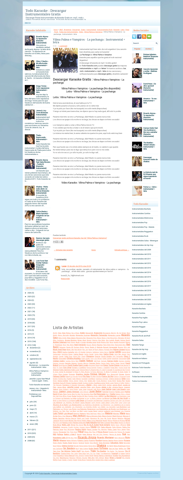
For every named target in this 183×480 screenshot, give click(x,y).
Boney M (91, 350)
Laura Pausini (85, 403)
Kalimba (105, 392)
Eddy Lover (75, 370)
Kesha (112, 394)
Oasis (117, 425)
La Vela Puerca (61, 400)
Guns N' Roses (65, 383)
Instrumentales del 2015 (141, 277)
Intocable (74, 385)
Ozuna (93, 427)
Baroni (87, 347)
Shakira (101, 445)
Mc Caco (100, 418)
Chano (83, 356)
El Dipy (127, 370)
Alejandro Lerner (114, 335)
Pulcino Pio (121, 432)
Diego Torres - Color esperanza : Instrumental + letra (43, 89)
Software (103, 448)
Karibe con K (120, 392)
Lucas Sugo (92, 411)
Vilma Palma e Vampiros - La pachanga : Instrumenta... (39, 373)
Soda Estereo (84, 449)
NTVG (127, 420)
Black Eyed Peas (59, 349)
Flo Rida (93, 376)
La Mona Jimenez (96, 398)
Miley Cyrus (91, 421)
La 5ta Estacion (110, 396)
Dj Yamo (60, 368)
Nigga (73, 425)
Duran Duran (123, 368)
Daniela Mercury (83, 363)
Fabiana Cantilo (59, 376)
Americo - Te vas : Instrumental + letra (150, 101)
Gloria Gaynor (73, 381)
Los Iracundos (111, 407)
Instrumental (91, 30)
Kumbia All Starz (82, 396)
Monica (110, 421)
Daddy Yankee (86, 361)
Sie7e (111, 446)
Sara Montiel (94, 443)
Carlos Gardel (89, 354)
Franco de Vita (107, 376)
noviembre (34, 351)
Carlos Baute (78, 354)
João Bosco (97, 389)
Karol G (56, 394)
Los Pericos (64, 409)
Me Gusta (107, 418)
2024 (29, 300)
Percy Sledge (121, 429)
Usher (123, 453)
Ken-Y (108, 394)
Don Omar (67, 367)
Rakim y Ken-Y (70, 434)
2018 (29, 323)
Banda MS (69, 347)
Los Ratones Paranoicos (86, 409)
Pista (127, 30)
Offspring (123, 425)
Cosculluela (122, 358)
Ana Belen (101, 340)
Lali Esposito (88, 400)
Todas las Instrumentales (68, 32)
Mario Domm (107, 416)
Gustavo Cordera (88, 383)
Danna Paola (105, 363)
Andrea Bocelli (125, 340)
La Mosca (105, 398)
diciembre (34, 348)
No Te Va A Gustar (91, 425)
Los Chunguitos (77, 407)
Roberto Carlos (83, 440)
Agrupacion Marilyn (109, 333)
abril (31, 413)
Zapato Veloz (99, 460)
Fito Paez (86, 376)
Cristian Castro (59, 361)
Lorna (125, 403)
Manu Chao (61, 416)
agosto (32, 363)
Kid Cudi (56, 396)
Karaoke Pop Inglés (140, 318)
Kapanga (112, 392)
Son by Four (113, 449)
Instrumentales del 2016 (141, 281)
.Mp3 (61, 30)
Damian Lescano (58, 363)
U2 (119, 453)
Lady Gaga (79, 400)
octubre (33, 355)
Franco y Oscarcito (120, 376)
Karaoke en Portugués (141, 363)
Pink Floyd (73, 432)
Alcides (72, 335)
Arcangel (122, 342)
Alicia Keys (114, 338)
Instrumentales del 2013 (141, 268)
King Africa (63, 396)
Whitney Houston (81, 458)
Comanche (115, 358)
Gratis (83, 30)
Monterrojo (116, 421)
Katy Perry (63, 394)
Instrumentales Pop (139, 222)
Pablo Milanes (117, 427)
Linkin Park (114, 403)
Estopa (121, 374)
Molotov (105, 421)
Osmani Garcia (85, 427)
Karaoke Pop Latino (140, 322)
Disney (116, 365)
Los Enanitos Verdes (90, 407)
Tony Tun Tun (90, 453)
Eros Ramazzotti (112, 374)
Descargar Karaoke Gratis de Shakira (150, 159)
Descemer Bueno (94, 365)
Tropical (114, 453)
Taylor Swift (76, 451)
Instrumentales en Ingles (141, 304)
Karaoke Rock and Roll (141, 336)
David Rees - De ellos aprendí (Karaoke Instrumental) (149, 87)
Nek (98, 423)
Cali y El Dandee (80, 352)
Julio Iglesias (84, 392)
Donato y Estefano (79, 368)
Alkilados (121, 338)
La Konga (80, 398)
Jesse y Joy (106, 387)
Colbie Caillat (106, 358)
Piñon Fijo (88, 432)
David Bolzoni (62, 365)
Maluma (108, 413)
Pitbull (81, 432)
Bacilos (100, 345)
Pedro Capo (112, 429)
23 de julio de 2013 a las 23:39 (79, 266)
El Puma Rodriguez (97, 372)
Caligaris (89, 352)
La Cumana (57, 398)
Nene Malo (114, 423)
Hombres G (66, 385)
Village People (88, 456)
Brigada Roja (108, 350)
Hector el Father (119, 383)
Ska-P (77, 449)
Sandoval (81, 443)
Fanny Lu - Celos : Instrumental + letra (150, 189)
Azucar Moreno (91, 345)
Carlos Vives (108, 354)
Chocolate (62, 358)
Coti (128, 358)
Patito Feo (126, 427)
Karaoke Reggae (138, 327)
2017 (29, 326)
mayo (32, 409)
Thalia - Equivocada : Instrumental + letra (41, 138)
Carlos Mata (98, 354)
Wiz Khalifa (126, 458)
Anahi (117, 340)
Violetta (115, 456)
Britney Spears (119, 349)
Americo (95, 340)
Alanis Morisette (63, 335)
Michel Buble (64, 421)
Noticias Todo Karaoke (141, 367)
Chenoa (97, 356)
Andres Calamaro (60, 342)
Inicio (28, 23)
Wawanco (72, 458)
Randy (79, 434)
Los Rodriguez (121, 409)
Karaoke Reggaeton (140, 331)
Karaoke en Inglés (139, 354)
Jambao (109, 385)
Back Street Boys (108, 345)
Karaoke (117, 30)
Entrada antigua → (122, 250)
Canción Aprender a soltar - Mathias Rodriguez (150, 71)
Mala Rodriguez (92, 414)
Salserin (75, 443)
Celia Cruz (68, 356)
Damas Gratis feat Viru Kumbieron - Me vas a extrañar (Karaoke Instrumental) (150, 132)
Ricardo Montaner (105, 437)
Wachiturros (64, 458)
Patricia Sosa (58, 429)
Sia (108, 446)
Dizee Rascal (124, 365)
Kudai (74, 396)
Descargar (76, 30)
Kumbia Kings (93, 396)
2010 (29, 433)
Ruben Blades (57, 443)
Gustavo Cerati (76, 383)
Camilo (118, 352)
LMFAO (101, 396)
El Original (68, 372)
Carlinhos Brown (67, 354)
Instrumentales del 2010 (141, 254)
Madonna (76, 414)
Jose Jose (82, 389)
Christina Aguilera (74, 358)
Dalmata (103, 361)
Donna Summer (92, 368)
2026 (29, 293)
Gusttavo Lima (99, 383)
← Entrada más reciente (63, 250)
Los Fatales (102, 407)
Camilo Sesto (126, 352)
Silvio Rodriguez (120, 446)
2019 (29, 319)
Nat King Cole (57, 423)
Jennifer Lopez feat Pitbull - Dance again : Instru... (39, 380)
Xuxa (59, 460)
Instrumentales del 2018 (141, 290)
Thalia (93, 451)
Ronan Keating (118, 440)
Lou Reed (80, 411)
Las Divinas (126, 400)
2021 (29, 311)
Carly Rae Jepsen (120, 354)
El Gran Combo (58, 372)
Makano (83, 414)
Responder (65, 279)
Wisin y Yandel (115, 458)
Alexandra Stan (81, 338)
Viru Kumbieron (124, 456)
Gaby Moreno (76, 379)
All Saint (127, 338)
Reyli (75, 438)
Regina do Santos (115, 434)
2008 (29, 441)
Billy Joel (127, 347)
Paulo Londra (92, 429)
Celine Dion (76, 356)
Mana (122, 413)
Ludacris (107, 411)
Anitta (99, 342)
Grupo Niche (112, 381)
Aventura (58, 345)
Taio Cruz (56, 451)
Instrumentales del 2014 (141, 272)
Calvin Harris (103, 352)
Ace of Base (75, 333)
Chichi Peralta (106, 356)
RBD (54, 434)
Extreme (127, 374)
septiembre (34, 359)
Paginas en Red (152, 473)
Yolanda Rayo (90, 460)
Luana (85, 411)
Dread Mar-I (114, 368)
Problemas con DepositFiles (35, 395)
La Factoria (65, 398)
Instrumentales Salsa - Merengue (145, 241)
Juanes (62, 391)
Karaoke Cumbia (138, 313)
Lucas (64, 266)
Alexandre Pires (91, 338)
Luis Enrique (115, 411)
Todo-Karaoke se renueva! (39, 385)
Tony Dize (82, 453)
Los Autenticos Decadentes (91, 405)
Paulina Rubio (80, 429)
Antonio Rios (105, 342)
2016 (29, 330)
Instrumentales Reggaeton (142, 232)
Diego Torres (108, 365)
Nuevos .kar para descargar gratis (42, 239)
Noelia (113, 425)
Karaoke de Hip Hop (140, 349)
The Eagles (110, 451)
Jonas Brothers (64, 389)
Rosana (127, 440)
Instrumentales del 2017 (141, 286)
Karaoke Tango (138, 345)
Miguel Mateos (82, 421)
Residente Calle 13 (60, 438)
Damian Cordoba (124, 361)
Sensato (76, 446)
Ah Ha (119, 333)
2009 (29, 437)
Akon (128, 333)
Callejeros (95, 352)
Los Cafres (57, 407)
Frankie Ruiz (62, 379)
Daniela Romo (94, 363)
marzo (32, 417)
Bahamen (62, 347)
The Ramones (119, 451)
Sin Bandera (69, 448)
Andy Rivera (71, 342)
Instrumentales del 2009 (141, 250)
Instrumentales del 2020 (141, 299)
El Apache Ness (94, 370)
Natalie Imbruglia (79, 423)
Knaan (69, 396)
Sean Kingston (104, 443)
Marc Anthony (79, 416)
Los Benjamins (105, 405)
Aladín (55, 335)
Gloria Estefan (63, 381)
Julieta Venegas (72, 392)
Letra (122, 30)
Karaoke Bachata (139, 309)
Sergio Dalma (83, 446)
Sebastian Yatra (116, 443)
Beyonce (120, 347)
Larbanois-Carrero (109, 400)
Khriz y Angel (125, 394)
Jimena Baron (117, 387)
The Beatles (101, 451)
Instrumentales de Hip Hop (142, 245)
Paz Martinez (102, 429)
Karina (127, 392)
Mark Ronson (117, 416)
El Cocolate (108, 370)
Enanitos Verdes (82, 374)
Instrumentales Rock (104, 30)
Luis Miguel (68, 413)
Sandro (87, 443)
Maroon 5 (126, 416)
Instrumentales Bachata (141, 209)
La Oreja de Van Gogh (119, 398)
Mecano (114, 418)
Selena (59, 446)
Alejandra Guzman (83, 335)
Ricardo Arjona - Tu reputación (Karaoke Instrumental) (42, 40)
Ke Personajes (99, 394)
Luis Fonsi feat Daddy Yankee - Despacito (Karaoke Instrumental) (42, 265)
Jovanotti (90, 389)
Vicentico (60, 456)
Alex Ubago (71, 338)
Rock (56, 32)
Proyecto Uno (112, 432)
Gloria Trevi (83, 381)
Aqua (111, 342)
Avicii (64, 345)
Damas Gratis (112, 361)
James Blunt (117, 385)
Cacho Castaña (68, 352)
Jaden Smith (102, 385)
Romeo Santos (108, 440)
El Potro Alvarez (84, 372)
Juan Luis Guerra (119, 389)
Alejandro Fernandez (99, 335)
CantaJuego (57, 354)
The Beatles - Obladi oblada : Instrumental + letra (149, 146)
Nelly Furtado (105, 423)
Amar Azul (81, 340)
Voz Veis (56, 458)
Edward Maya (84, 370)
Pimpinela (62, 432)
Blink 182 (70, 350)
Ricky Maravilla (119, 438)
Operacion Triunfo (67, 427)
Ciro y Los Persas (96, 358)
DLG (77, 361)
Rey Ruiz (71, 438)
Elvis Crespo (63, 374)
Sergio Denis (92, 446)
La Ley (87, 398)
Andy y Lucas (81, 342)
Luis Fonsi (58, 413)
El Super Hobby (123, 372)
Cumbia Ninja (70, 361)
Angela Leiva (91, 342)
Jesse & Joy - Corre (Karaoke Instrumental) (42, 113)
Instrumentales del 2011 (141, 259)
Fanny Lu (69, 376)
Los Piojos (73, 409)
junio (32, 405)
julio (31, 402)
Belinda (100, 347)
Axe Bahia (70, 345)
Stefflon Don (122, 449)
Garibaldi (84, 379)
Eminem (72, 374)
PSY (98, 427)
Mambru (116, 414)
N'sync (122, 421)
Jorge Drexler (73, 389)
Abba (60, 333)
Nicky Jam (66, 425)
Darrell (122, 363)
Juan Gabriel (106, 389)
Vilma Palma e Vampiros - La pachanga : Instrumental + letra (89, 41)
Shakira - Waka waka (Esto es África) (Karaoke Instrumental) (42, 190)
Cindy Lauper (85, 358)
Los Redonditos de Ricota (106, 409)
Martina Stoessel (71, 418)
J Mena (94, 385)
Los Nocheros (121, 407)
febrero (33, 420)
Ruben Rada (67, 443)
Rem (128, 434)
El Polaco (76, 372)
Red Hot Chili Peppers (101, 434)
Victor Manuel (69, 456)
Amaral (89, 340)
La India (73, 398)
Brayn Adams (99, 350)
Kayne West (71, 394)
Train (98, 453)
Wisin (107, 458)
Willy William (99, 458)
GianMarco (91, 379)
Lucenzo (100, 411)
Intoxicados (81, 385)
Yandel (75, 460)
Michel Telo (73, 421)
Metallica (120, 418)
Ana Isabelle (110, 340)
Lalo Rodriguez (98, 400)
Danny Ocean (115, 363)
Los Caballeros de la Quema (120, 405)
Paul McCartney (69, 429)
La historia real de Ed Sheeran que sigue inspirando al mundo (150, 175)
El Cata (102, 370)
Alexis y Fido (106, 338)
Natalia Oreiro (67, 423)
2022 (29, 308)
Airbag (124, 333)
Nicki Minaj (57, 425)
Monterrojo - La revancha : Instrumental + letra (39, 366)
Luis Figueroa (125, 411)
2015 (29, 334)
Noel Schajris (104, 425)
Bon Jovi (85, 350)
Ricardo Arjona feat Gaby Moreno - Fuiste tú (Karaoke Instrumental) (43, 164)
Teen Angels (85, 451)
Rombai (99, 440)
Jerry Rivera (96, 387)
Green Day (92, 381)
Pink (68, 432)
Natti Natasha (91, 423)
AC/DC (55, 333)
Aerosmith (89, 333)
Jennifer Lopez (73, 387)
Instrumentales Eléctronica (142, 218)
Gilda (123, 379)
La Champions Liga (123, 396)
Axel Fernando (80, 345)
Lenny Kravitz (96, 403)
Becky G (93, 347)
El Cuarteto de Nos (119, 370)
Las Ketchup (57, 403)
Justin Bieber (95, 391)
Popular (137, 49)
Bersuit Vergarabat (110, 347)
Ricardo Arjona (87, 437)
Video (81, 32)
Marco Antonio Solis (94, 416)
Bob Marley (78, 350)
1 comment (62, 46)
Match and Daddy (83, 418)
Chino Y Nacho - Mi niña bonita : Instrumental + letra (42, 64)
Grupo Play (121, 381)
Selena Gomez (67, 446)
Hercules (59, 385)
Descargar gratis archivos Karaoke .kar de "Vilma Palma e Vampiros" (80, 238)
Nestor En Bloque (124, 423)
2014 (29, 338)
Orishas (76, 427)
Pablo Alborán (106, 427)
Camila (111, 352)
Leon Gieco (105, 403)
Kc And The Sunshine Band (84, 394)
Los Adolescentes (75, 405)
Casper (61, 356)
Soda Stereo (94, 448)
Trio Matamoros (105, 453)
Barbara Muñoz (79, 347)
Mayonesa (93, 418)
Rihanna (63, 440)
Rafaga (60, 434)
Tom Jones (74, 453)
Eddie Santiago (65, 370)
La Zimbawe (71, 400)
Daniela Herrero (71, 363)
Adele (82, 333)
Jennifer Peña (85, 387)
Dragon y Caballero (103, 368)
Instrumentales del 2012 (141, 263)
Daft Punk (97, 361)
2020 (29, 315)
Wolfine (55, 460)
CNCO (59, 352)
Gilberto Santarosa (115, 379)
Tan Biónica (65, 451)
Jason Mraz (61, 387)
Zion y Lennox (109, 460)
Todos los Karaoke (139, 381)
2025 (29, 296)
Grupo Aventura (101, 381)
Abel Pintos (66, 333)
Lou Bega (73, 411)
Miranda (99, 421)
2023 (29, 304)
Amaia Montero (71, 340)
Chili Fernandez (117, 356)
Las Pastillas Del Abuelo (71, 403)
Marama (69, 416)
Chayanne (90, 356)
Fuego (69, 379)
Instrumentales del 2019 (141, 295)
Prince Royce (102, 432)
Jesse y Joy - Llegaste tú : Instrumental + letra (39, 389)
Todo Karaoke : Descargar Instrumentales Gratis (45, 12)
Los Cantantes (66, 407)
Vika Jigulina (79, 456)
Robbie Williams (71, 440)
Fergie (80, 376)
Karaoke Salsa (138, 340)
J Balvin (88, 385)
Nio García (79, 425)
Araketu (116, 342)
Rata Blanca (87, 434)
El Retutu (107, 372)
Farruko (75, 376)
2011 (29, 430)
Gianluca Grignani (102, 379)
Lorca (120, 403)
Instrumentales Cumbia (141, 213)
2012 (29, 345)
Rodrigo (92, 440)
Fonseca (98, 376)
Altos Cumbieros (58, 340)
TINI (128, 448)
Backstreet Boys (120, 345)
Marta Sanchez (59, 418)
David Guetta (73, 365)
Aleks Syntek (62, 338)
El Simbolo (113, 372)
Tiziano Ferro (65, 453)
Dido (101, 365)
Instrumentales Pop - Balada (143, 227)
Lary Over (118, 400)
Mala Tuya (101, 414)
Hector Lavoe (109, 383)
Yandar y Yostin (67, 460)
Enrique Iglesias (98, 374)
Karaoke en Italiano (139, 358)
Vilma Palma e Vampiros (93, 32)
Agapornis (98, 333)
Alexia (99, 338)
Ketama (118, 394)
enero (32, 424)
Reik (124, 434)
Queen (127, 432)
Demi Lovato (83, 365)
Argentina (67, 30)
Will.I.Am (91, 458)
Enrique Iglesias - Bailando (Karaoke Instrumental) (150, 56)
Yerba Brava (82, 460)
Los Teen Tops (64, 411)
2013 (29, 341)
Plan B (94, 432)
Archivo (148, 49)
